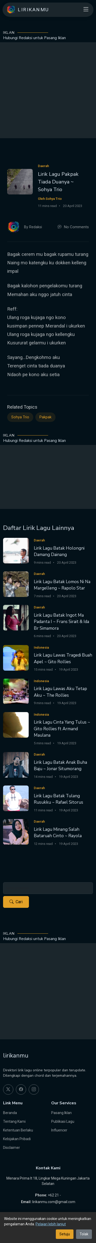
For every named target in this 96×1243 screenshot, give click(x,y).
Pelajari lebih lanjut (51, 1224)
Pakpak (45, 417)
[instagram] (34, 1089)
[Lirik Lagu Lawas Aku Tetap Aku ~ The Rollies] (16, 691)
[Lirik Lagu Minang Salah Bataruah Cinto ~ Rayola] (16, 831)
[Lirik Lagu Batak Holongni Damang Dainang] (16, 550)
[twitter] (8, 1089)
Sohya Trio (20, 417)
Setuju (64, 1234)
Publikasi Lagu (62, 1121)
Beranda (10, 1113)
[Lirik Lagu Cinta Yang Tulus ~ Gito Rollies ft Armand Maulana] (16, 724)
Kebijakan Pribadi (17, 1139)
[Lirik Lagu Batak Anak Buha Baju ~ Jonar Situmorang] (16, 764)
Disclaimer (11, 1147)
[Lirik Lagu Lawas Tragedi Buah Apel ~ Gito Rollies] (16, 657)
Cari (16, 902)
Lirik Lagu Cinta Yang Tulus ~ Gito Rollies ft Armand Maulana (62, 728)
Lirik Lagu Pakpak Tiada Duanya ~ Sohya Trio (58, 182)
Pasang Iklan (61, 1113)
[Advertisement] (48, 90)
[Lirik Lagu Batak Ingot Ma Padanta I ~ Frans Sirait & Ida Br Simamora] (16, 617)
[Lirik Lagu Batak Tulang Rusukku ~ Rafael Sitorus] (16, 797)
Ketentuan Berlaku (18, 1130)
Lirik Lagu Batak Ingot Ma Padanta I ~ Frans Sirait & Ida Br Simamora (61, 621)
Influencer (59, 1130)
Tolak (84, 1234)
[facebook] (21, 1089)
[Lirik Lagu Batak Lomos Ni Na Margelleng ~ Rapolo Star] (16, 583)
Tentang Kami (14, 1121)
